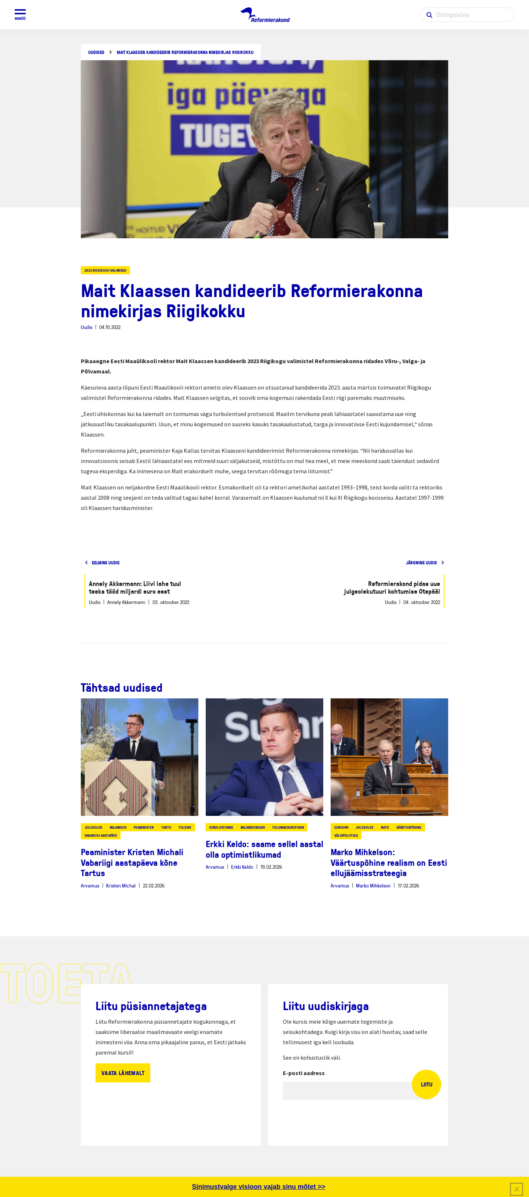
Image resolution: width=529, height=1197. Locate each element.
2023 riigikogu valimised (105, 270)
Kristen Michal (121, 885)
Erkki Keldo (242, 866)
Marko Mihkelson (373, 885)
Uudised (96, 52)
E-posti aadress (304, 1073)
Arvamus (90, 885)
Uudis (86, 326)
